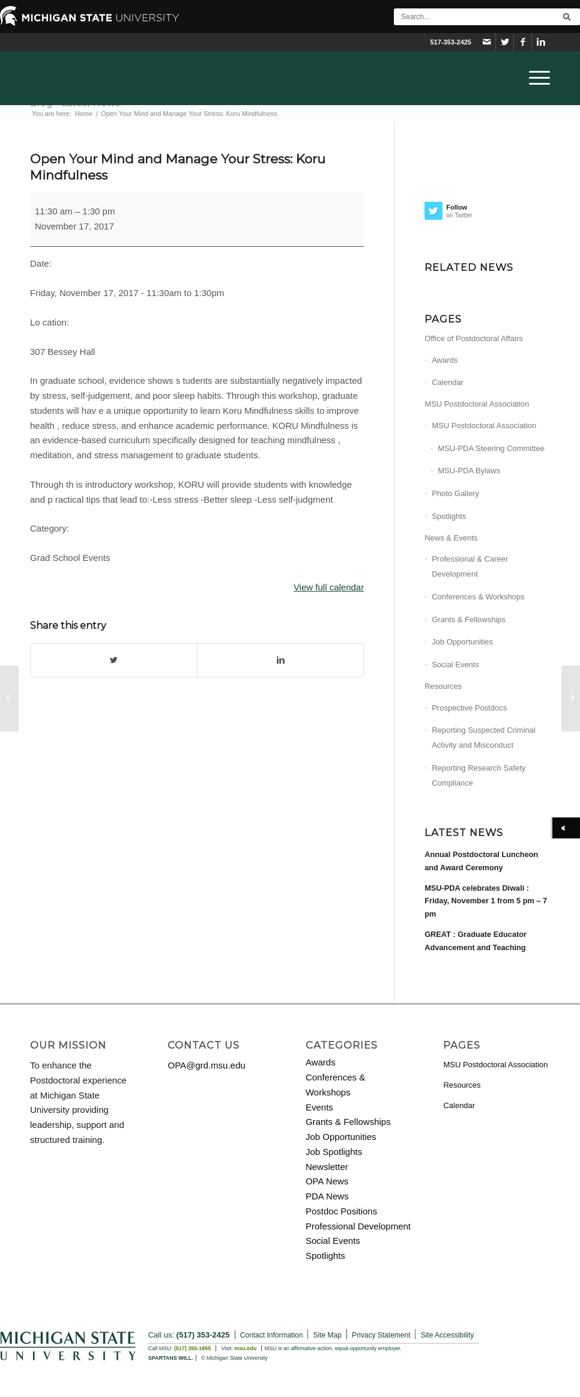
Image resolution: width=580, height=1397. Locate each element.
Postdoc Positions (341, 1211)
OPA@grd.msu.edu (206, 1065)
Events (319, 1107)
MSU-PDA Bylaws (469, 470)
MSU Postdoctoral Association (476, 403)
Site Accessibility (447, 1335)
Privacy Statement (381, 1335)
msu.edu (245, 1348)
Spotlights (449, 516)
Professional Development (358, 1226)
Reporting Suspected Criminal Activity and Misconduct (484, 738)
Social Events (455, 664)
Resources (443, 686)
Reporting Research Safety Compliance (478, 775)
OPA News (327, 1181)
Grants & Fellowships (469, 619)
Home (83, 113)
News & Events (450, 537)
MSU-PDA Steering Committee (491, 448)
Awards (445, 360)
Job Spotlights (334, 1152)
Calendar (448, 382)
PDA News (327, 1196)
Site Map (327, 1335)
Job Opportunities (462, 641)
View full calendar (329, 587)
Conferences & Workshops (478, 596)
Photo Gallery (455, 493)
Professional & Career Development (470, 566)
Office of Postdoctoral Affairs (473, 338)
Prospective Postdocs (469, 707)
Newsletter (327, 1167)
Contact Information (271, 1335)
